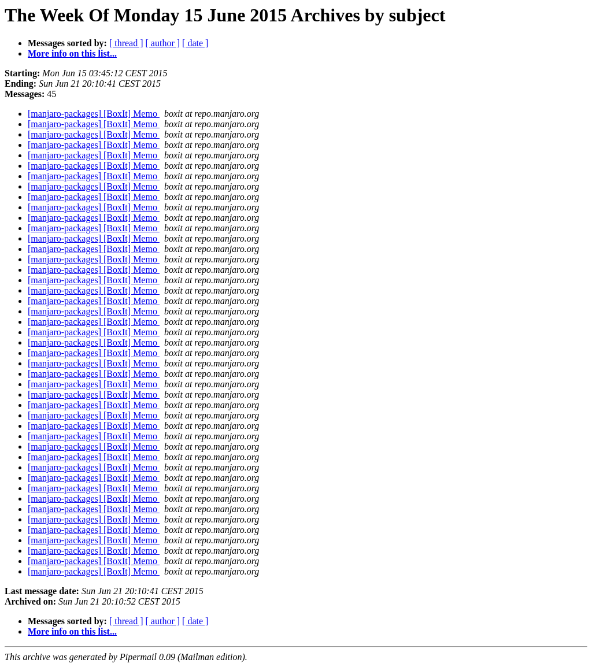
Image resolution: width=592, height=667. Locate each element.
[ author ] (163, 43)
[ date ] (195, 43)
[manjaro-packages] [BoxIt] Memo (94, 113)
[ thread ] (126, 43)
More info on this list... (72, 53)
